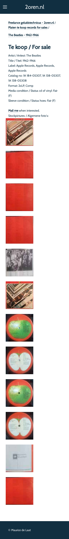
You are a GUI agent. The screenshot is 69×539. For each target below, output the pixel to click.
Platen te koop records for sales (27, 27)
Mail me (13, 110)
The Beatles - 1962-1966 (23, 35)
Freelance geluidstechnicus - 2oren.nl (31, 22)
